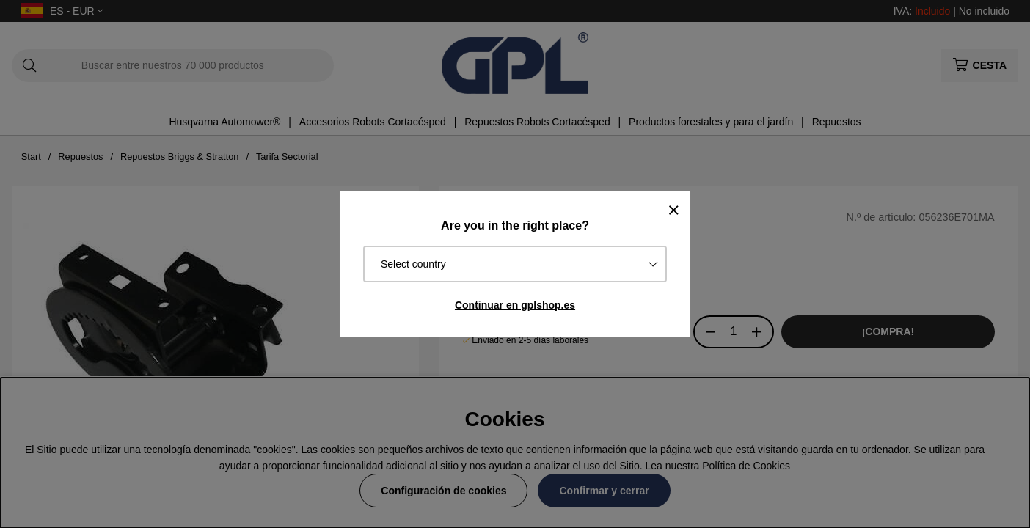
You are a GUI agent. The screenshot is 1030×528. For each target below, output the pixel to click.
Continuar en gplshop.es (515, 305)
